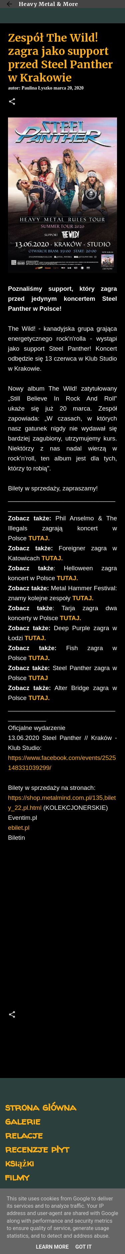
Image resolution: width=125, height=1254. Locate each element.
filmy (17, 1176)
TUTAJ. (39, 538)
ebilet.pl (18, 827)
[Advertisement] (62, 928)
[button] (12, 102)
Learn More (52, 1247)
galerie (22, 1121)
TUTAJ (38, 657)
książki (19, 1162)
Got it (83, 1247)
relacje (24, 1135)
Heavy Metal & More (48, 4)
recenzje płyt (37, 1149)
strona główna (40, 1107)
